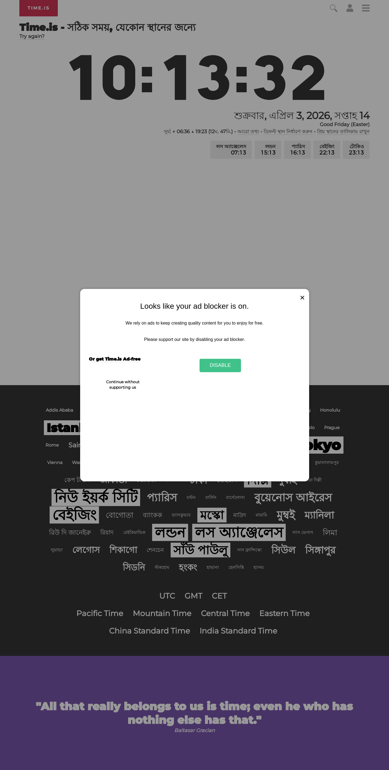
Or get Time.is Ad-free (114, 359)
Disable (220, 365)
